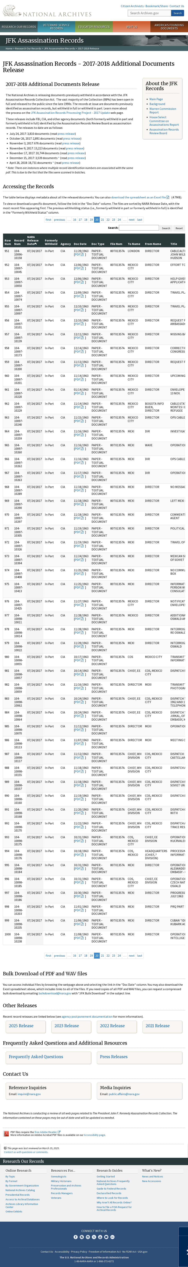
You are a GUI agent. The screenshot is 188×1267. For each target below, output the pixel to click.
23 (113, 219)
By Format (11, 1181)
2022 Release (112, 1025)
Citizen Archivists (132, 6)
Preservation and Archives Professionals (66, 1187)
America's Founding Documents (169, 26)
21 (102, 219)
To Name (134, 244)
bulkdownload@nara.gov (55, 993)
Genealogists (58, 1176)
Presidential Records (18, 1194)
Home (9, 48)
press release (66, 134)
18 (85, 219)
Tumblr (94, 1237)
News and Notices (152, 1176)
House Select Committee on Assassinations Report (164, 120)
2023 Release (66, 1025)
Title (173, 244)
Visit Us (131, 27)
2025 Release (21, 1025)
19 (91, 219)
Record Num (19, 242)
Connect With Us (94, 1231)
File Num (116, 244)
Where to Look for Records (112, 1198)
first (48, 219)
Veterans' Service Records (56, 26)
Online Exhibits (14, 1211)
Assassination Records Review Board (164, 131)
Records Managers (62, 1193)
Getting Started (106, 1176)
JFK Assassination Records (59, 48)
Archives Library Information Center (22, 1205)
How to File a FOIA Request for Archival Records (114, 1208)
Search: (113, 228)
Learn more (153, 1260)
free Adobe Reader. (47, 1132)
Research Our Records (19, 27)
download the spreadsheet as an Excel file (138, 197)
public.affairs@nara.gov (124, 1094)
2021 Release (158, 1025)
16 (74, 219)
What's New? (152, 1170)
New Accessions (151, 1181)
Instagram (88, 1237)
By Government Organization (22, 1185)
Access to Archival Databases (23, 1199)
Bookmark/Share (156, 6)
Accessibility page (94, 1135)
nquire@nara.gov (29, 1094)
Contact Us (177, 6)
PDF (77, 254)
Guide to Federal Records (111, 1188)
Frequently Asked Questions (36, 1056)
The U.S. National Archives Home (47, 10)
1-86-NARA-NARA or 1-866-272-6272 (94, 1261)
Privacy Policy (79, 1251)
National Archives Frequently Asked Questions (113, 1182)
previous (59, 219)
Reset (179, 228)
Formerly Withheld (51, 242)
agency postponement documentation (87, 1016)
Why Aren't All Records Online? (114, 1202)
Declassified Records (109, 1193)
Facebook (75, 1237)
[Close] (183, 1231)
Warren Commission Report (162, 110)
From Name (153, 244)
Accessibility (62, 1251)
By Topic (10, 1176)
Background (157, 104)
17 (80, 219)
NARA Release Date (33, 240)
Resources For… (63, 1170)
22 (108, 219)
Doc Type (98, 244)
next (132, 219)
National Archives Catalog (20, 1190)
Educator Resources (94, 27)
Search (178, 13)
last (139, 219)
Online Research (18, 1170)
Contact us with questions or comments (26, 1152)
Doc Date (80, 244)
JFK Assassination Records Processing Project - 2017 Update (70, 113)
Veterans (56, 1198)
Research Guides (110, 1170)
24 (119, 219)
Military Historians (61, 1181)
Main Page (156, 99)
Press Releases (114, 1056)
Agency (66, 244)
